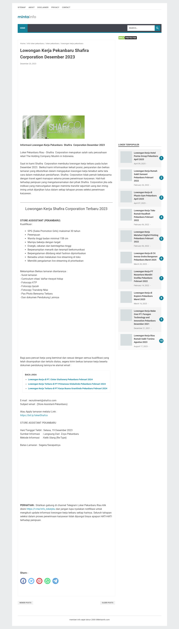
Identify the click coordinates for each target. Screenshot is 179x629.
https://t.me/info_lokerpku (41, 508)
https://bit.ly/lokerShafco (34, 415)
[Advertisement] (66, 90)
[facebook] (23, 581)
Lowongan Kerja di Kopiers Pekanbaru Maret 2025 (143, 296)
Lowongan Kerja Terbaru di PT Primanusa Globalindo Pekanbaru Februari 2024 (67, 384)
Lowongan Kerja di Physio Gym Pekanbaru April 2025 (145, 195)
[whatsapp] (47, 581)
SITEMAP (22, 7)
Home (22, 28)
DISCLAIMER (43, 7)
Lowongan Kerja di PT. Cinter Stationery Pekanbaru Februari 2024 (60, 379)
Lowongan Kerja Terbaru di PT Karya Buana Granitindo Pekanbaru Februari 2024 (67, 388)
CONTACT (66, 7)
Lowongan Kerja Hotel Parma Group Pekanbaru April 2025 (146, 156)
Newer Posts (25, 603)
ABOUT (32, 7)
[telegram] (55, 581)
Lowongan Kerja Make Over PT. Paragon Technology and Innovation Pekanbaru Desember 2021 (145, 317)
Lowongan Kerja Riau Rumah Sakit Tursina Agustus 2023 (144, 338)
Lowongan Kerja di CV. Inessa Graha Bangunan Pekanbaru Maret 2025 (145, 256)
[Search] (141, 28)
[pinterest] (39, 581)
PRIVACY (55, 7)
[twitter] (31, 581)
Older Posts (107, 603)
